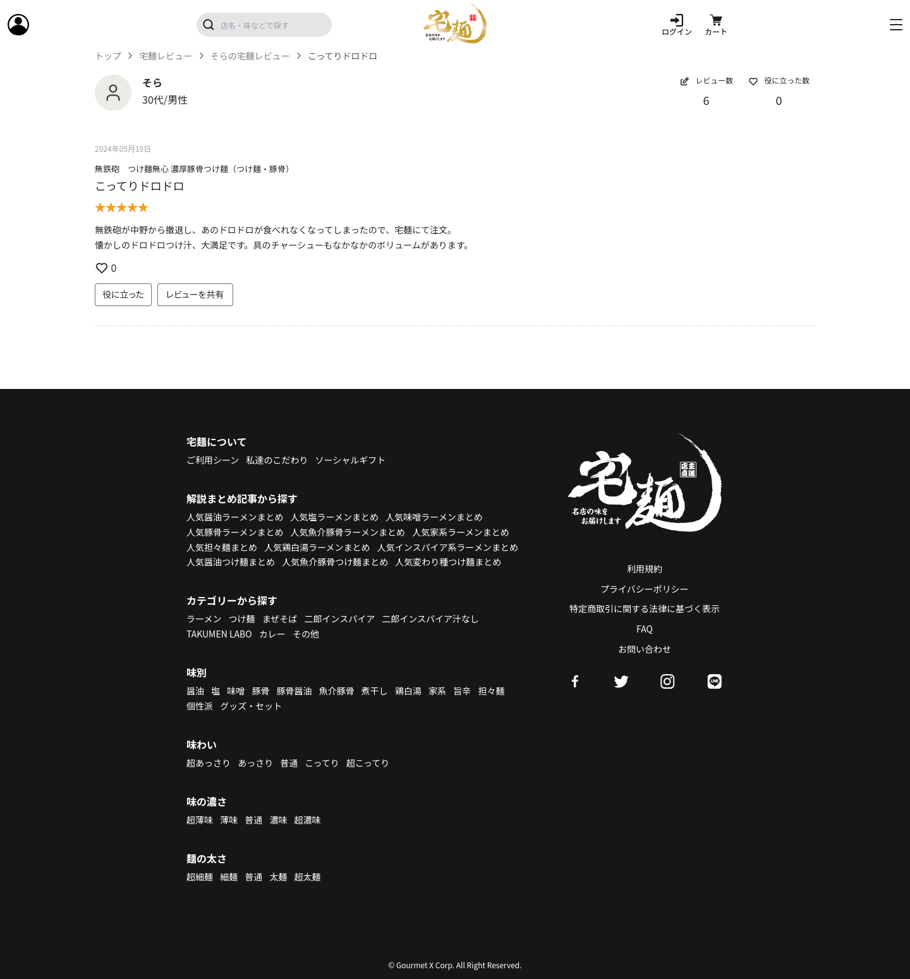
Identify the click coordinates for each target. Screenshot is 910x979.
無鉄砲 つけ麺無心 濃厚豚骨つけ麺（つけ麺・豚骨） (194, 169)
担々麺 (491, 690)
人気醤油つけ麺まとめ (230, 561)
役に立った (123, 294)
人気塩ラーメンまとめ (335, 516)
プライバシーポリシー (644, 588)
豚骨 (260, 690)
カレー (272, 633)
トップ (108, 56)
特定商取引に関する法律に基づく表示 (644, 608)
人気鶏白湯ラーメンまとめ (317, 547)
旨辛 (462, 690)
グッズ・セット (251, 705)
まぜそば (280, 618)
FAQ (644, 628)
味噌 (236, 690)
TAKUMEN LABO (219, 633)
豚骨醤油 (294, 690)
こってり (322, 762)
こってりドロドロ (140, 185)
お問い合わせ (644, 649)
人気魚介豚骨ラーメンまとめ (348, 532)
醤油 (195, 690)
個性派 (199, 705)
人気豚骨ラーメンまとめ (234, 532)
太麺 (278, 876)
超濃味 (307, 819)
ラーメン (203, 618)
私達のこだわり (277, 459)
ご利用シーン (212, 459)
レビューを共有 (195, 294)
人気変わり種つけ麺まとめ (448, 561)
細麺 (229, 876)
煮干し (374, 690)
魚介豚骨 (337, 690)
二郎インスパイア (339, 618)
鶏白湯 (408, 690)
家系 (437, 690)
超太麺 (307, 876)
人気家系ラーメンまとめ (460, 532)
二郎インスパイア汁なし (430, 618)
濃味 (278, 819)
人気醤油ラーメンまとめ (234, 516)
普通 (289, 762)
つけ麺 (242, 618)
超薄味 (199, 819)
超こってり (367, 762)
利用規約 (644, 568)
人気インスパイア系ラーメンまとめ (447, 547)
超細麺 (199, 876)
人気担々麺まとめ (221, 547)
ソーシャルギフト (350, 459)
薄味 (229, 819)
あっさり (255, 762)
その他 (306, 633)
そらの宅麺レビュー (250, 56)
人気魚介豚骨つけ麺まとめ (335, 561)
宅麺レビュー (165, 56)
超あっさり (208, 762)
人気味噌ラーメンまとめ (433, 516)
